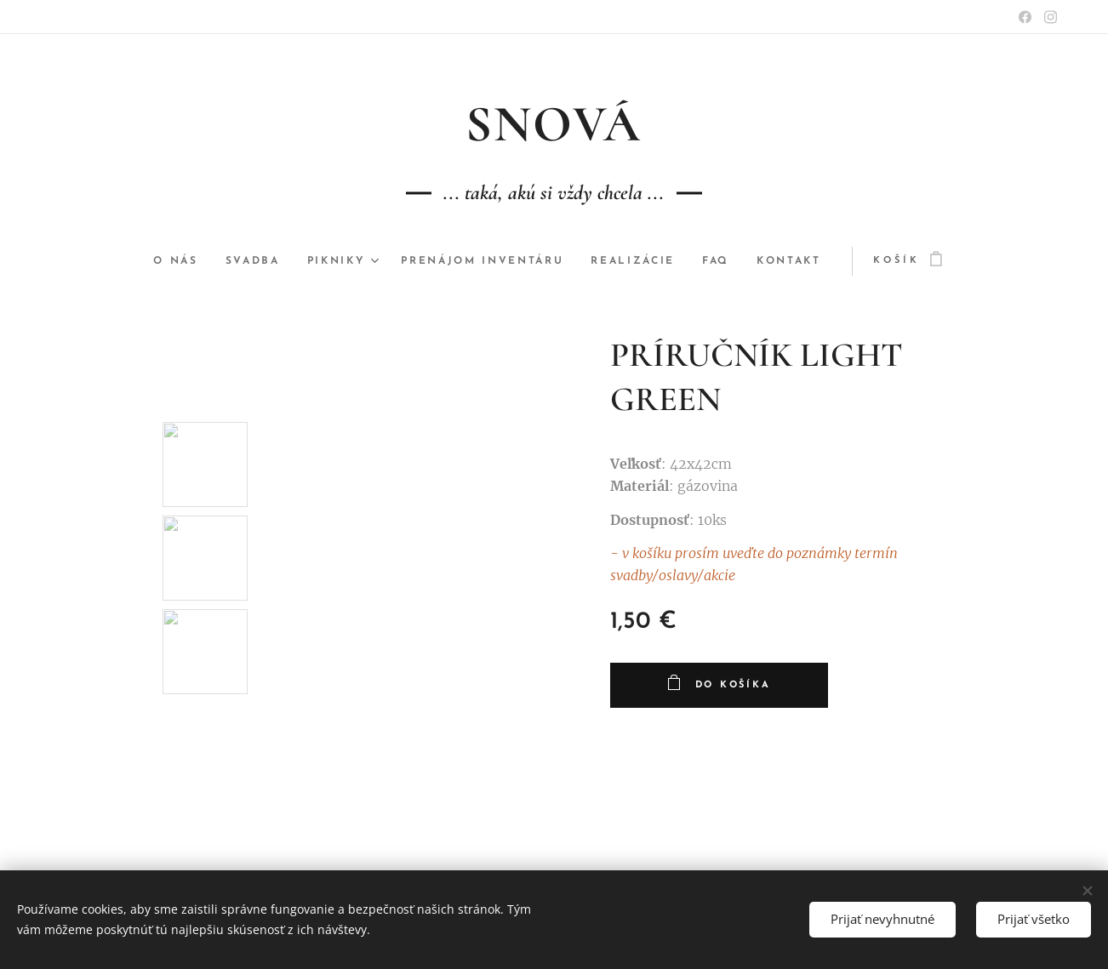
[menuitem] (166, 261)
